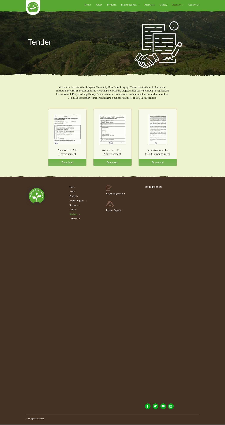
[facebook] (148, 406)
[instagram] (171, 406)
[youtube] (163, 406)
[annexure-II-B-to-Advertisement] (112, 117)
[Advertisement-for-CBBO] (157, 117)
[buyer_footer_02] (109, 186)
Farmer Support (114, 210)
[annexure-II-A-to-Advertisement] (67, 117)
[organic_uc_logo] (32, 3)
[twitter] (155, 406)
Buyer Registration (115, 193)
